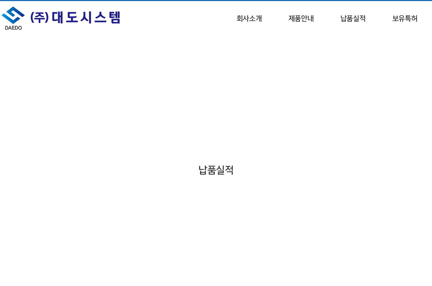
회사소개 (249, 18)
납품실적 (353, 18)
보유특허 (405, 18)
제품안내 (301, 18)
